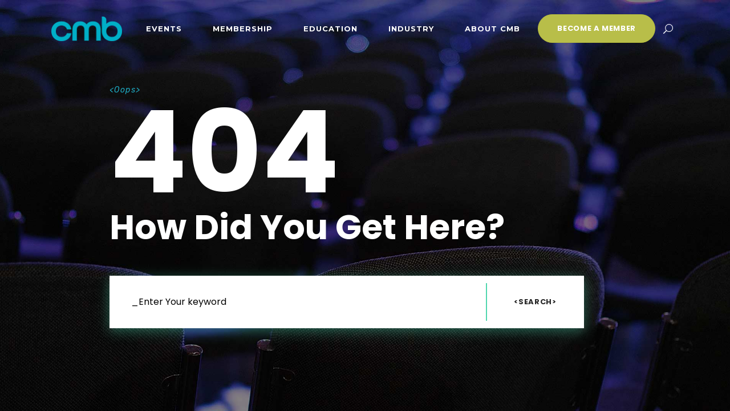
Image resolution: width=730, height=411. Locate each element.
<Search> (535, 301)
